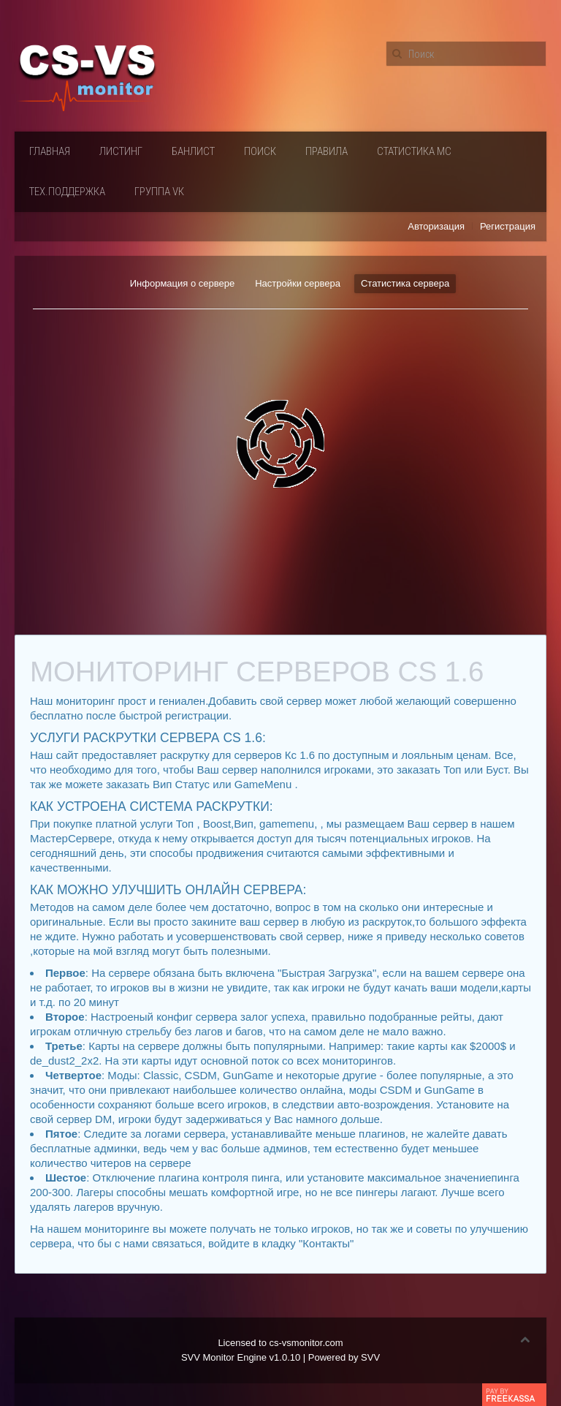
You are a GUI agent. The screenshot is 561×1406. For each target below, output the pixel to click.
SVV (370, 1357)
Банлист (193, 151)
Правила (326, 151)
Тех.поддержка (67, 191)
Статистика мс (414, 151)
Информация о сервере (182, 283)
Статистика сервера (405, 283)
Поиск (260, 151)
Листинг (120, 151)
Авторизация (436, 226)
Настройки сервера (297, 283)
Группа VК (159, 191)
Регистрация (507, 226)
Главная (49, 151)
